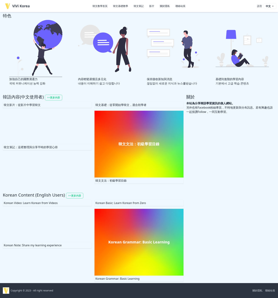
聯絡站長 (180, 6)
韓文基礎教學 (120, 6)
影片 (151, 6)
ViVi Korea (17, 6)
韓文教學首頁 (100, 6)
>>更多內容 (53, 97)
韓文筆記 (139, 6)
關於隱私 (165, 6)
